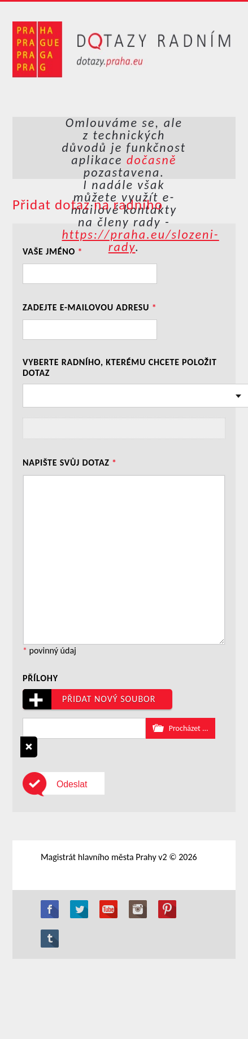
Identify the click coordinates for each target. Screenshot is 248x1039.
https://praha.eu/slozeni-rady (140, 241)
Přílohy (40, 678)
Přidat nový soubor (89, 699)
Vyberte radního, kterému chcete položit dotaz (120, 367)
